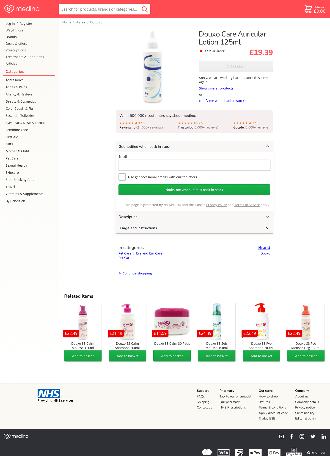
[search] (104, 9)
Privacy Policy (216, 205)
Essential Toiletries (20, 115)
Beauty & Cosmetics (21, 101)
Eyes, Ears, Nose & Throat (25, 122)
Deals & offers (16, 43)
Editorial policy (305, 418)
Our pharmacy (230, 402)
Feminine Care (17, 130)
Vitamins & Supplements (25, 194)
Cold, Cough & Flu (19, 108)
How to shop (268, 396)
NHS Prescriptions (233, 407)
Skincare (12, 172)
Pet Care (12, 158)
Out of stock (236, 66)
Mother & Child (17, 151)
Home (66, 22)
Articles (11, 63)
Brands (11, 37)
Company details (307, 402)
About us (301, 396)
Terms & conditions (272, 407)
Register (26, 23)
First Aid (12, 137)
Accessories (15, 80)
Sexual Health (16, 165)
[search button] (144, 9)
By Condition (15, 201)
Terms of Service (247, 205)
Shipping (203, 402)
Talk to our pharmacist (235, 396)
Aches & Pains (16, 87)
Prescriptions (16, 50)
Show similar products (216, 88)
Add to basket (83, 356)
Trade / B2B (267, 418)
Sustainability (304, 413)
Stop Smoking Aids (20, 179)
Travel (10, 187)
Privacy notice (305, 407)
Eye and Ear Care (149, 253)
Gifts (9, 144)
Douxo (95, 22)
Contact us (204, 407)
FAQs (201, 396)
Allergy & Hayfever (20, 94)
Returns (264, 402)
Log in (10, 23)
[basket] (314, 9)
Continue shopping (135, 273)
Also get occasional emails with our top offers (157, 177)
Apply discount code (273, 413)
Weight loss (14, 30)
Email (122, 156)
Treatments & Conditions (25, 57)
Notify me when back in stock (221, 100)
